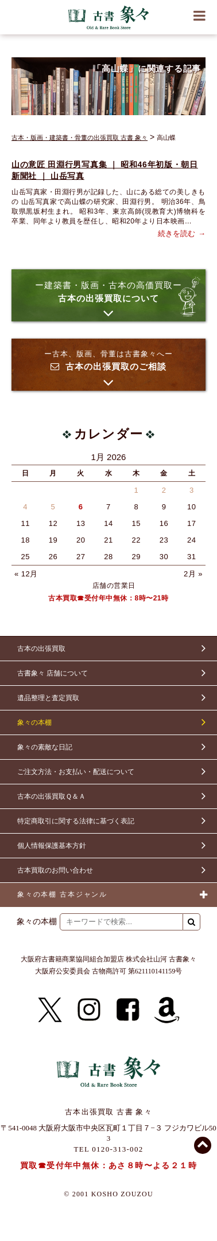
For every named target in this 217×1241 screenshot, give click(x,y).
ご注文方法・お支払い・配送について (75, 772)
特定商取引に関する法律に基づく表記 (75, 821)
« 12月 (26, 574)
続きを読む (176, 233)
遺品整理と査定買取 (48, 698)
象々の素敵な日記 (44, 747)
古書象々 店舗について (52, 673)
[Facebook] (128, 1010)
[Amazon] (167, 1010)
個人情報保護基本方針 (51, 846)
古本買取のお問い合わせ (55, 870)
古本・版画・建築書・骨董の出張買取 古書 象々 (79, 137)
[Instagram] (89, 1010)
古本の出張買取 (41, 649)
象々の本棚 (34, 722)
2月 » (193, 574)
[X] (50, 1010)
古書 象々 (108, 17)
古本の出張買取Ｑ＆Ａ (51, 796)
